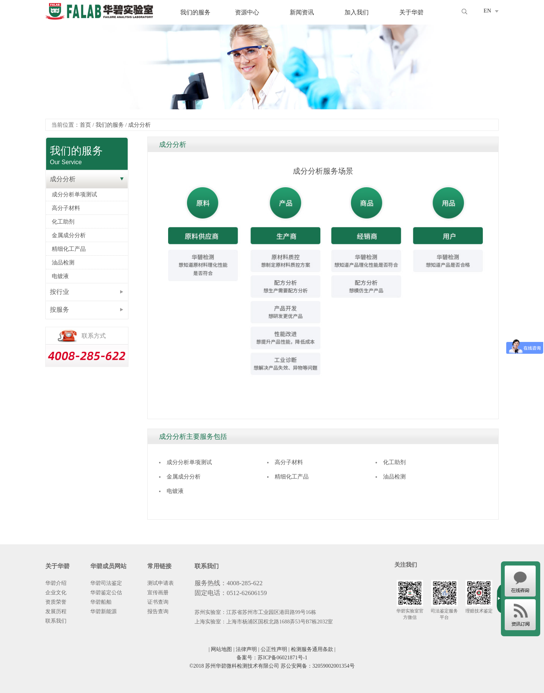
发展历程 (55, 611)
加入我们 (357, 12)
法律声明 (246, 649)
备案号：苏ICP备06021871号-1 (271, 657)
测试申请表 (160, 583)
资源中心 (247, 12)
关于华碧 (411, 12)
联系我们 (55, 621)
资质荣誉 (55, 602)
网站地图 (221, 649)
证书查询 (157, 602)
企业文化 (55, 592)
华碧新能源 (103, 611)
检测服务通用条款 (312, 649)
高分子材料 (66, 208)
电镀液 (60, 276)
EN (487, 11)
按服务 (59, 309)
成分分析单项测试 (74, 194)
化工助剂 (63, 222)
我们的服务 (195, 12)
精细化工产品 (69, 249)
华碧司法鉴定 (106, 583)
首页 (85, 125)
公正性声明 (274, 649)
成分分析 (139, 125)
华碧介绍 (55, 583)
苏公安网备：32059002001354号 (318, 666)
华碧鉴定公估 (106, 592)
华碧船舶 (100, 602)
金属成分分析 (69, 235)
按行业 (59, 291)
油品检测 (63, 262)
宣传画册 (157, 592)
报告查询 (157, 611)
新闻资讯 (302, 12)
